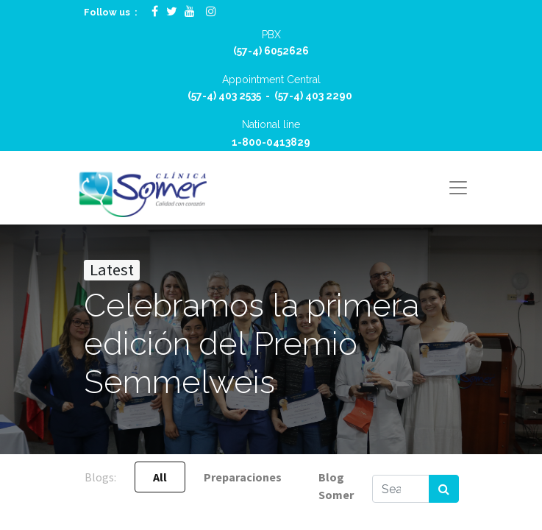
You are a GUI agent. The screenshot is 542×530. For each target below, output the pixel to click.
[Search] (444, 489)
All (160, 477)
